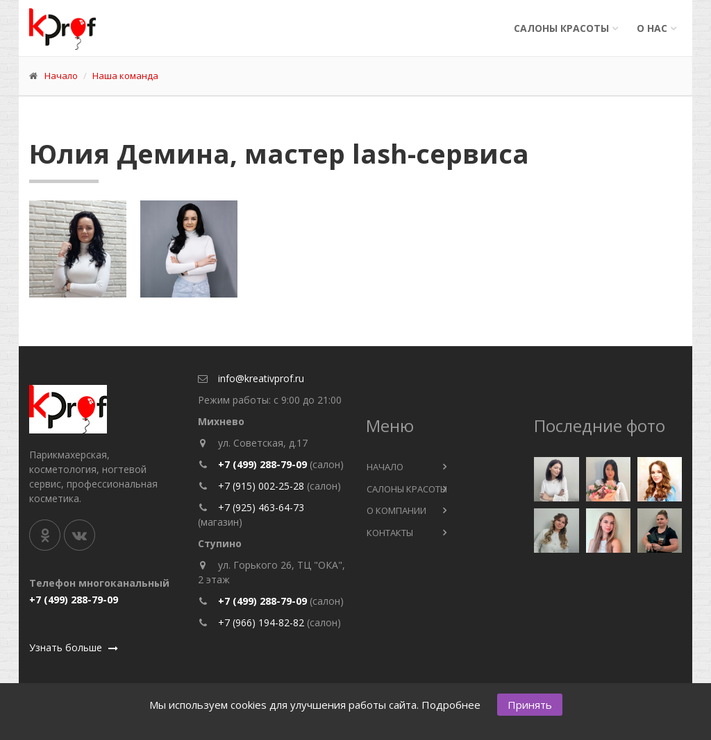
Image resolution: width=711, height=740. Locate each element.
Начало (61, 75)
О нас (652, 28)
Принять (530, 705)
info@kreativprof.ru (261, 378)
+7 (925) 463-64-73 (261, 507)
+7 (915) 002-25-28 (262, 485)
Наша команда (125, 75)
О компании (396, 510)
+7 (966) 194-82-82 (261, 622)
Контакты (390, 532)
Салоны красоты (561, 28)
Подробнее (450, 705)
